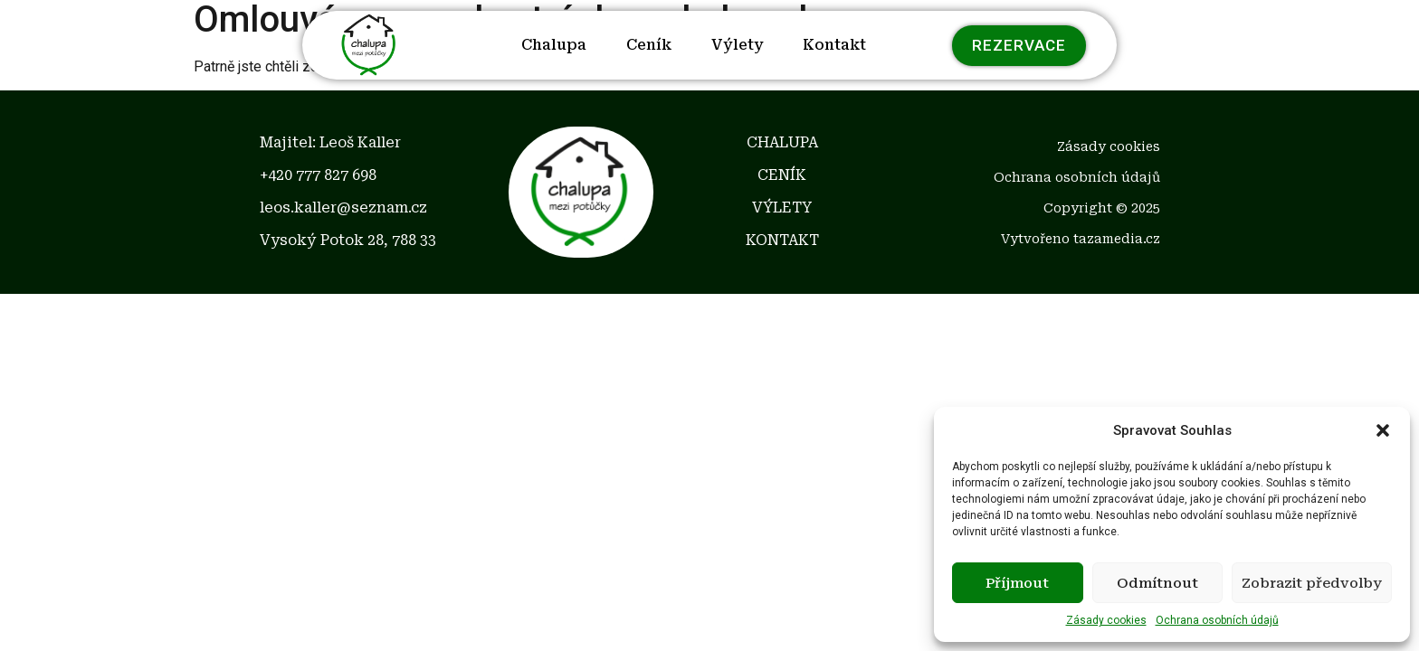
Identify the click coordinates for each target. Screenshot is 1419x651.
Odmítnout (1157, 583)
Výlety (737, 44)
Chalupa (553, 44)
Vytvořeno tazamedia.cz (1080, 238)
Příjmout (1017, 583)
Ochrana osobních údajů (1217, 620)
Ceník (648, 44)
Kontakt (834, 44)
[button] (1383, 430)
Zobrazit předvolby (1312, 583)
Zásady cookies (1106, 620)
